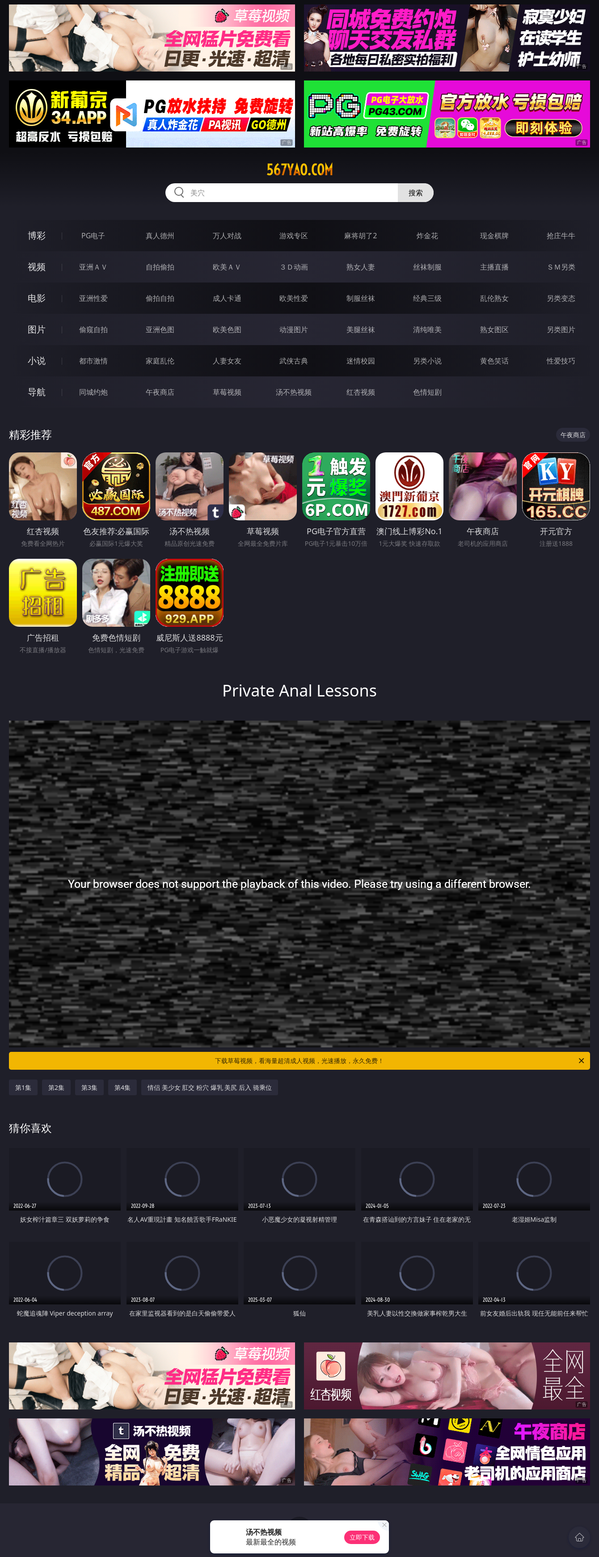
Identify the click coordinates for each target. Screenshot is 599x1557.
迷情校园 (360, 361)
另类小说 (427, 361)
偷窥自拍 (93, 329)
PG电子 (93, 236)
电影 (37, 298)
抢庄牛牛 (561, 236)
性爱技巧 (561, 361)
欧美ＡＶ (227, 267)
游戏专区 (293, 236)
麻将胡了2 (360, 236)
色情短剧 (427, 392)
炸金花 (427, 236)
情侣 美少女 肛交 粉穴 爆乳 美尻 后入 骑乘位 (209, 1087)
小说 (37, 360)
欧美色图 (227, 329)
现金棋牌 (494, 236)
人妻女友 (227, 361)
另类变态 (561, 298)
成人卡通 (227, 298)
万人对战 (227, 236)
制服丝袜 (360, 298)
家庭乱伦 (160, 361)
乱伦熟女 (494, 298)
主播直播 (494, 267)
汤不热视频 (294, 392)
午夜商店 (160, 392)
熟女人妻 (360, 267)
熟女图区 (494, 329)
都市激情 (93, 361)
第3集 (89, 1087)
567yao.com (299, 170)
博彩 (37, 235)
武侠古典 (293, 361)
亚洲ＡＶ (93, 267)
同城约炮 (93, 392)
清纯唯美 (427, 329)
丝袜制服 (427, 267)
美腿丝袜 (360, 329)
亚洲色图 (160, 329)
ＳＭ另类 (561, 267)
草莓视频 (227, 392)
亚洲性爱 (93, 298)
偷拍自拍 (160, 298)
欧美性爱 (293, 298)
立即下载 (362, 1537)
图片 (37, 329)
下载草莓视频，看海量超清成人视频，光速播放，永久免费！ (400, 1060)
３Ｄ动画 (293, 267)
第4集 (122, 1087)
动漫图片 (293, 329)
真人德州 (160, 236)
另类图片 (561, 329)
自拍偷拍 (160, 267)
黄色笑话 (494, 361)
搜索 (416, 193)
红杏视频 (360, 392)
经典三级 (427, 298)
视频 (37, 267)
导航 (37, 392)
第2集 (56, 1087)
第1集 (23, 1087)
